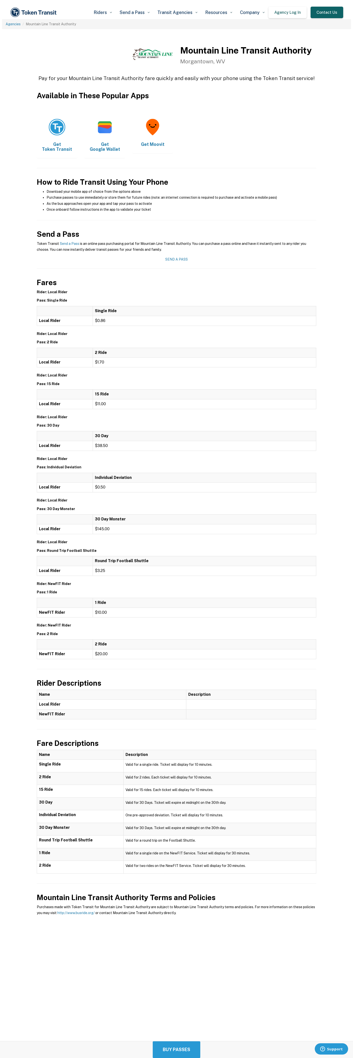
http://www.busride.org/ (76, 913)
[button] (103, 12)
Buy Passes (176, 1049)
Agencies (13, 24)
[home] (34, 12)
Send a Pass (69, 244)
